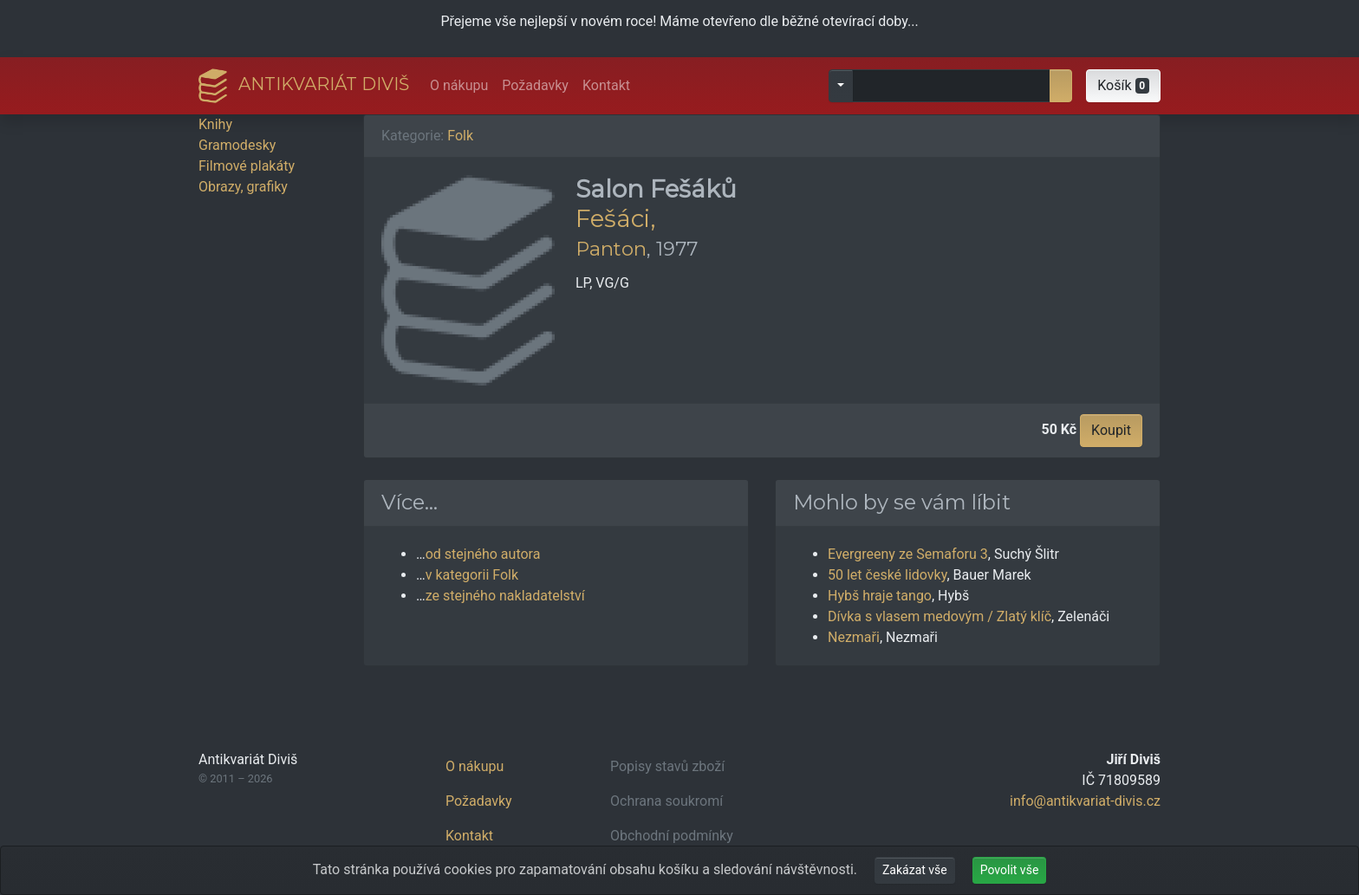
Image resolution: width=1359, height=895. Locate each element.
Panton (611, 249)
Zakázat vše (914, 870)
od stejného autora (483, 554)
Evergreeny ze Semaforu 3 (908, 554)
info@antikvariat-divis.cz (1085, 801)
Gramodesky (237, 145)
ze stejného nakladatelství (505, 595)
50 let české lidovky (887, 575)
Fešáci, (615, 218)
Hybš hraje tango (880, 595)
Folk (460, 135)
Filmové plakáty (246, 166)
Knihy (215, 124)
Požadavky (535, 85)
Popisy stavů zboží (667, 766)
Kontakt (606, 85)
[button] (1123, 85)
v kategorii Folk (472, 575)
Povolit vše (1009, 870)
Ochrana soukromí (666, 801)
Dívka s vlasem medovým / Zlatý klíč (939, 616)
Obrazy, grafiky (243, 186)
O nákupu (459, 85)
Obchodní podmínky (671, 835)
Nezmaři (854, 637)
